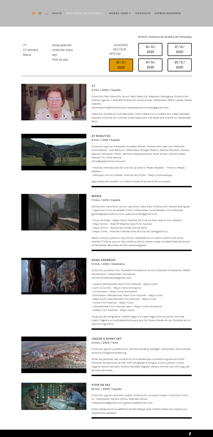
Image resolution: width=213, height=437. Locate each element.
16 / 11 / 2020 (150, 49)
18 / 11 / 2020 (121, 65)
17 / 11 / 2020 (179, 49)
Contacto (143, 13)
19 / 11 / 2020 (150, 65)
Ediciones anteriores (84, 13)
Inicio (57, 13)
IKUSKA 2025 (118, 13)
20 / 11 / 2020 (179, 65)
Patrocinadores (168, 13)
